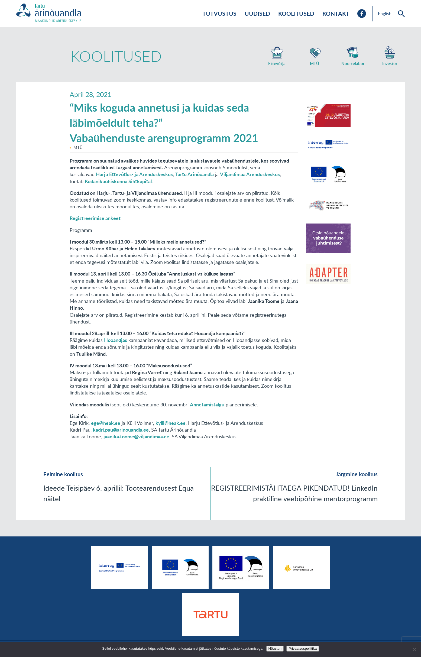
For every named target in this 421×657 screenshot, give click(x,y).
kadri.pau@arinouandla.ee (121, 429)
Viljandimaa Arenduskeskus (250, 174)
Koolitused (296, 13)
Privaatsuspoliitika (303, 648)
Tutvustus (219, 13)
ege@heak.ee (105, 422)
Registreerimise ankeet (95, 218)
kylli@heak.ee (171, 422)
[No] (414, 649)
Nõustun (274, 648)
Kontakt (335, 13)
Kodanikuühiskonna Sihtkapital (118, 181)
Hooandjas (115, 340)
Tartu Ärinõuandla (194, 174)
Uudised (257, 13)
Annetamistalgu (207, 404)
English (384, 13)
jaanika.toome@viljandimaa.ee (136, 436)
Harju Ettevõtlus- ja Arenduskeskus (134, 174)
